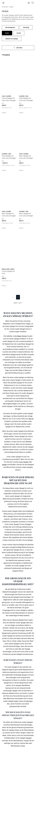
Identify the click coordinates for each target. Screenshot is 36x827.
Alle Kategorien (10, 27)
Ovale (7, 33)
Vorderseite (5, 7)
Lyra (21, 462)
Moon (19, 336)
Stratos (25, 462)
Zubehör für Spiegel (11, 39)
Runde (19, 33)
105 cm (30, 419)
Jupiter (4, 465)
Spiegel (11, 7)
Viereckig (26, 27)
